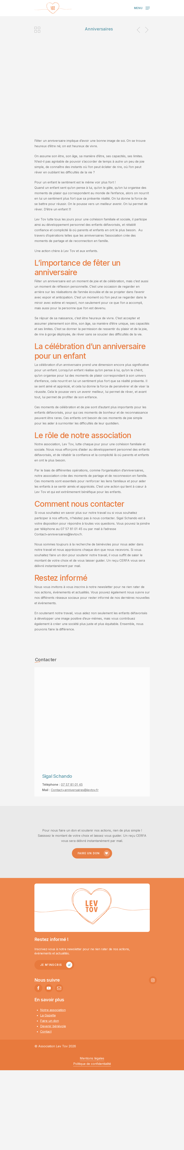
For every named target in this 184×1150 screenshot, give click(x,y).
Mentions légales (92, 1058)
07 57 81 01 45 (72, 784)
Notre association (53, 1010)
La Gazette (48, 1015)
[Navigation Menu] (142, 8)
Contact (46, 1031)
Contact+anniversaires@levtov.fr (75, 790)
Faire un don (49, 1021)
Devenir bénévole (53, 1026)
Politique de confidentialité (92, 1064)
